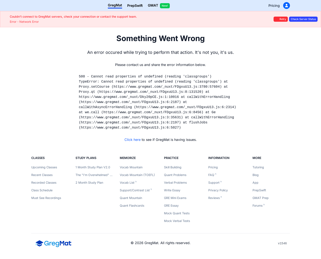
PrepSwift (135, 5)
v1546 (282, 243)
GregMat (115, 5)
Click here (132, 139)
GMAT (159, 5)
